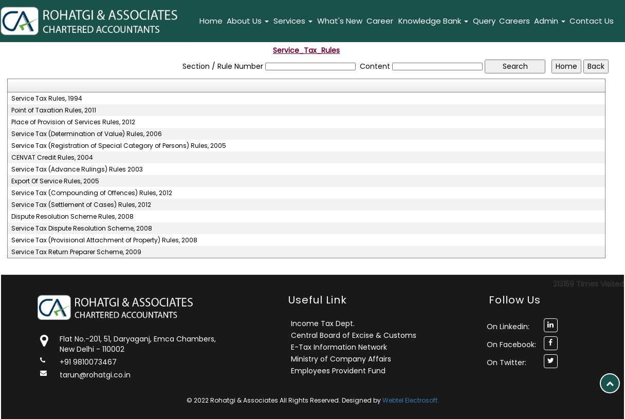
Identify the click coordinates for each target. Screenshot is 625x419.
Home (211, 20)
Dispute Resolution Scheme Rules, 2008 (72, 217)
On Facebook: (511, 344)
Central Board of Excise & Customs (353, 335)
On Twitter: (506, 362)
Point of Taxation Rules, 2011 (53, 110)
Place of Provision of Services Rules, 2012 (73, 122)
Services (292, 20)
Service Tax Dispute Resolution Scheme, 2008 (81, 228)
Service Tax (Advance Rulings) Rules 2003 (77, 169)
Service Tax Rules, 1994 (46, 98)
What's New (339, 20)
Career (379, 20)
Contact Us (591, 20)
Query (484, 20)
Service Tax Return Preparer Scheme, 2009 (76, 252)
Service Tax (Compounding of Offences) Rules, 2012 (91, 193)
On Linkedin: (508, 326)
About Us (248, 20)
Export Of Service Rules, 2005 (55, 181)
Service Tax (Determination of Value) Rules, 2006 (86, 134)
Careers (514, 20)
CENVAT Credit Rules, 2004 (52, 158)
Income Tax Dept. (323, 323)
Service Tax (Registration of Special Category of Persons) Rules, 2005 (118, 146)
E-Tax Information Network (339, 347)
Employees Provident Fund (338, 371)
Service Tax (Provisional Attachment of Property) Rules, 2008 (104, 240)
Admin (549, 20)
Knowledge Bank (433, 20)
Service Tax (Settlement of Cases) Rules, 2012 (81, 205)
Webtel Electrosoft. (410, 400)
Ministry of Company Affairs (341, 359)
